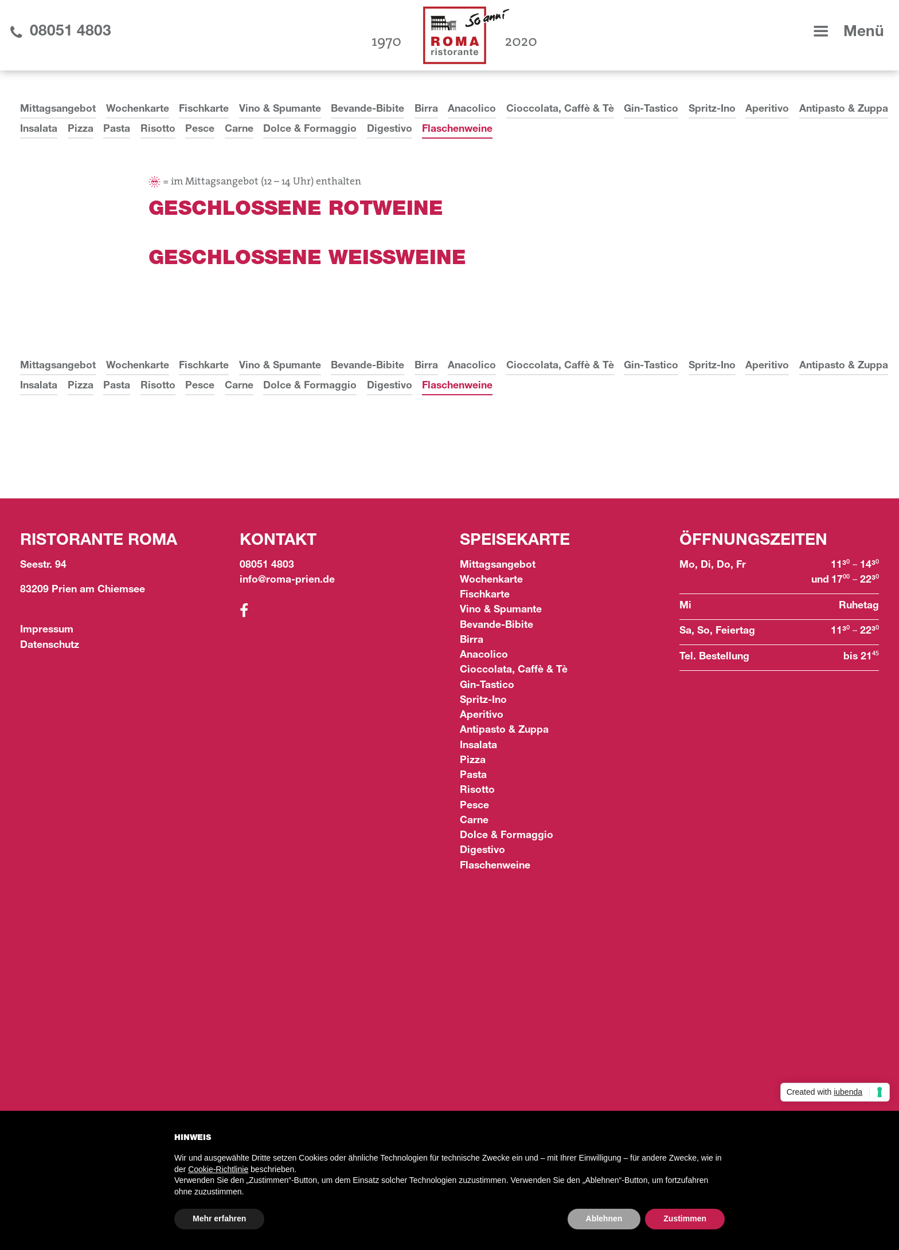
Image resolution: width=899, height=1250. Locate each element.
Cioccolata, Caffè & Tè (560, 110)
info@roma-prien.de (287, 580)
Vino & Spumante (280, 110)
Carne (239, 130)
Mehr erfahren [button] (219, 1218)
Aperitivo (767, 110)
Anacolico (472, 110)
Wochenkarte (137, 110)
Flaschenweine (457, 130)
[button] (847, 32)
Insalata (38, 130)
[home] (454, 35)
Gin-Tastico (651, 110)
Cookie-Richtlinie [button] (218, 1169)
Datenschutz (49, 646)
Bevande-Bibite (367, 110)
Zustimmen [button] (684, 1218)
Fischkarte (204, 110)
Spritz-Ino (712, 110)
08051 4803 (267, 566)
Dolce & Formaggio (310, 130)
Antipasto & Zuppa (843, 110)
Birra (426, 110)
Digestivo (389, 130)
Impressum (46, 630)
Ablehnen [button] (604, 1218)
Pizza (80, 130)
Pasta (116, 130)
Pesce (199, 130)
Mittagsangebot (58, 110)
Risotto (157, 130)
